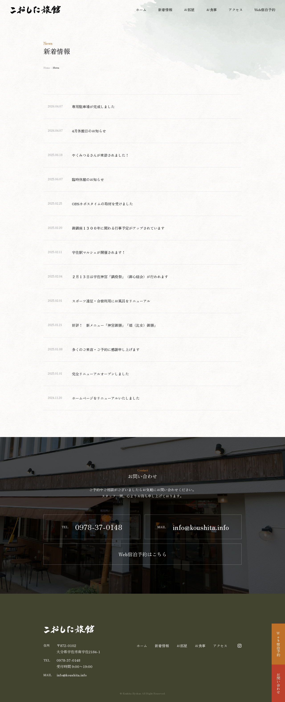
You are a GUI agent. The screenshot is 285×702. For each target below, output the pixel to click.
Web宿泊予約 (264, 9)
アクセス (235, 9)
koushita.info (72, 674)
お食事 (211, 9)
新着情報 (165, 9)
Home (46, 67)
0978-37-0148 (68, 660)
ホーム (141, 9)
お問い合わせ (278, 683)
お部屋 (189, 9)
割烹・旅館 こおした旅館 (35, 9)
